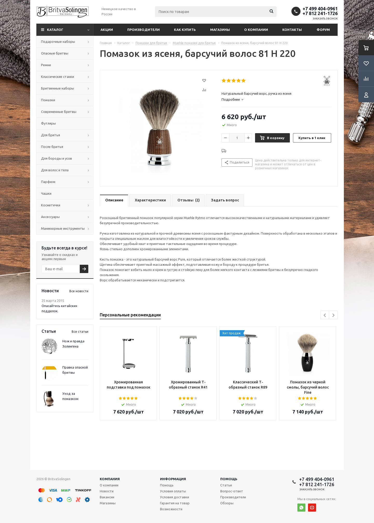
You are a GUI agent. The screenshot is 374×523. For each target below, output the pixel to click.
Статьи (226, 485)
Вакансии (107, 497)
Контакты (292, 29)
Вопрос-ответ (231, 491)
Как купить (185, 29)
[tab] (277, 99)
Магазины (220, 29)
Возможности (171, 509)
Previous (325, 315)
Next (333, 315)
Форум (323, 29)
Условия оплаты (173, 491)
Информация (173, 479)
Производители (143, 29)
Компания (110, 479)
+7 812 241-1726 (320, 13)
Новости (106, 491)
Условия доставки (174, 497)
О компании (256, 29)
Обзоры (226, 503)
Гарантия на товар (175, 503)
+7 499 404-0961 (320, 8)
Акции (107, 29)
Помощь (228, 479)
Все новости (78, 291)
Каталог (55, 29)
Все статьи (80, 331)
